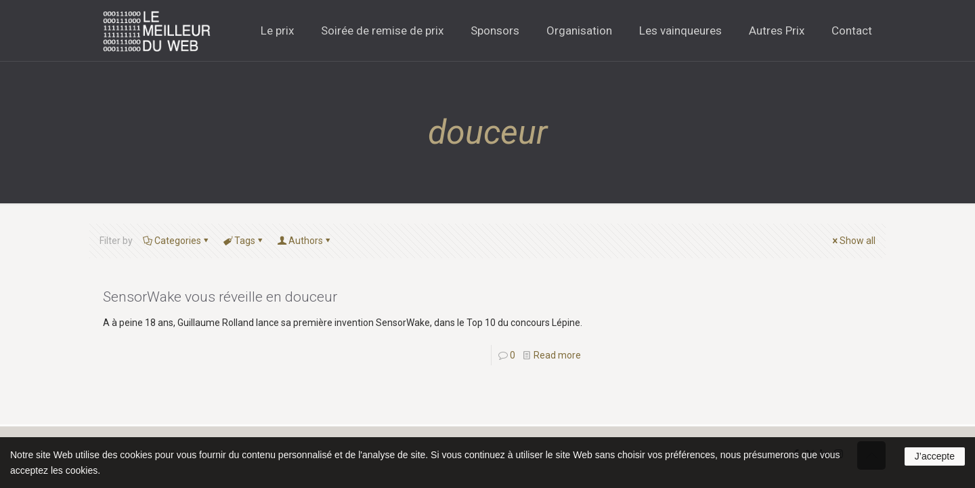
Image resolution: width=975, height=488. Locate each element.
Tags (244, 240)
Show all (852, 240)
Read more (557, 355)
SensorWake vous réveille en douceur (220, 297)
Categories (177, 240)
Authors (304, 240)
